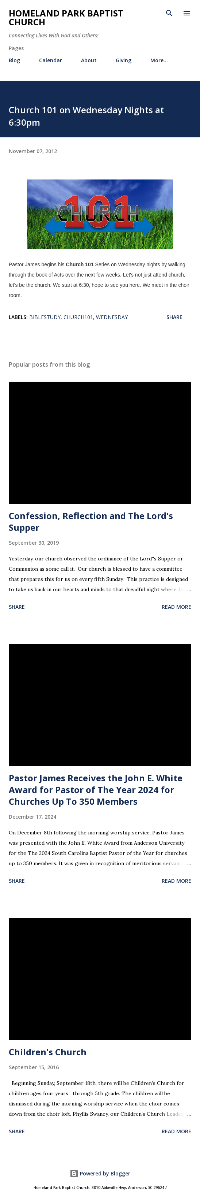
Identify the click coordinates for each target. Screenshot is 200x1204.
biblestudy (45, 317)
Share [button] (174, 317)
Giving (123, 60)
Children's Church (47, 1052)
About (89, 60)
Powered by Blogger (100, 1173)
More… (159, 60)
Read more (176, 606)
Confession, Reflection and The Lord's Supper (91, 521)
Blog (14, 60)
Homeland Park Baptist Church (66, 17)
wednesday (112, 317)
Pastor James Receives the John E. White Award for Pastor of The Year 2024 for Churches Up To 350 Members (95, 789)
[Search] (169, 13)
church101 (78, 317)
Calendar (50, 60)
